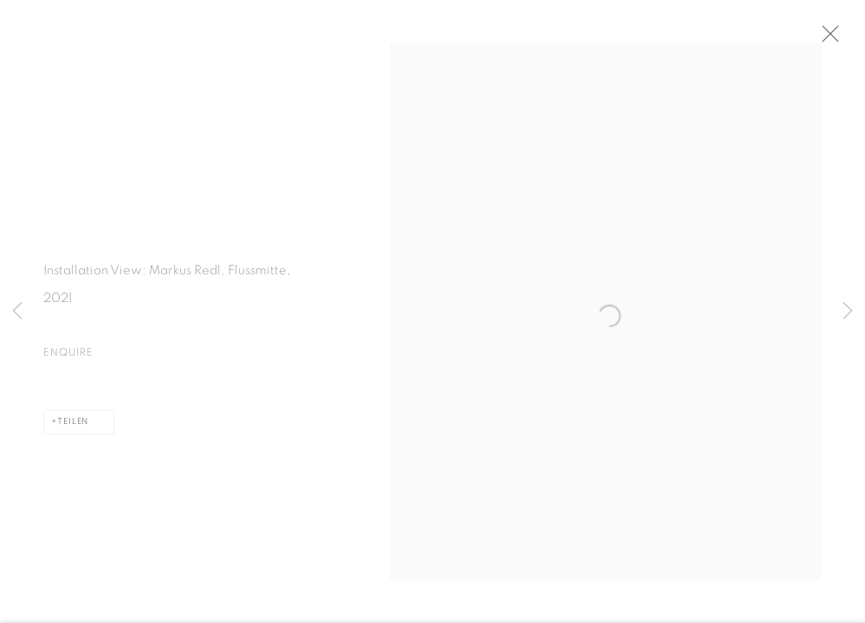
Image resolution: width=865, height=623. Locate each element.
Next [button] (847, 311)
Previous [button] (17, 311)
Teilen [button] (72, 425)
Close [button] (829, 39)
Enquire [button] (68, 355)
